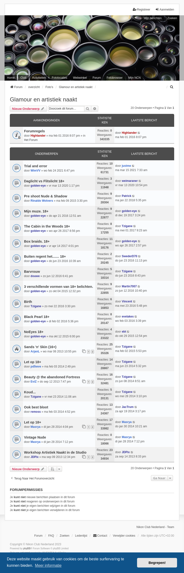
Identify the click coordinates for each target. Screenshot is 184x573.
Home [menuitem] (11, 77)
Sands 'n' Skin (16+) (40, 347)
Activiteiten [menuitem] (39, 77)
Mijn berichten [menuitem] (153, 18)
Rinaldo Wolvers (42, 200)
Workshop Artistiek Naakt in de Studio (55, 452)
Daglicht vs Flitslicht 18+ (44, 181)
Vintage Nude (35, 437)
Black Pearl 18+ (36, 317)
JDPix (35, 457)
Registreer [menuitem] (141, 9)
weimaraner (130, 181)
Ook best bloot (36, 407)
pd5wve (36, 366)
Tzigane (127, 226)
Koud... (30, 392)
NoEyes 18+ (33, 332)
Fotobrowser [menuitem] (115, 77)
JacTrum (127, 407)
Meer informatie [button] (48, 565)
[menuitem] (172, 87)
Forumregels (34, 131)
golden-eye (38, 185)
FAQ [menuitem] (51, 535)
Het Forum (31, 140)
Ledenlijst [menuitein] (81, 535)
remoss (36, 411)
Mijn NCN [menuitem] (134, 77)
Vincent (127, 301)
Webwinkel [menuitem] (80, 77)
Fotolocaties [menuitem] (59, 77)
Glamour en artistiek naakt (43, 99)
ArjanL (35, 351)
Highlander (38, 135)
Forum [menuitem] (96, 77)
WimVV (35, 170)
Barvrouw (32, 271)
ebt (124, 331)
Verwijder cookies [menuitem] (124, 535)
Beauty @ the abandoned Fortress (52, 377)
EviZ (34, 381)
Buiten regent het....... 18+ (45, 256)
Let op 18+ (32, 362)
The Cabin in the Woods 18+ (47, 226)
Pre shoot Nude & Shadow (45, 196)
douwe (35, 276)
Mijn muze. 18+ (36, 211)
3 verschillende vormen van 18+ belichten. (58, 287)
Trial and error (35, 166)
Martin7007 (129, 286)
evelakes (128, 316)
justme (126, 165)
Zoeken (172, 18)
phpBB (26, 548)
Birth (28, 302)
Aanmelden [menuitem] (164, 9)
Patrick (126, 196)
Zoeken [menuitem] (64, 535)
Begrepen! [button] (157, 563)
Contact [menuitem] (100, 535)
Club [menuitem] (23, 77)
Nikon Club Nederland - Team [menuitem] (155, 527)
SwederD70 (129, 256)
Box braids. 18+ (37, 241)
